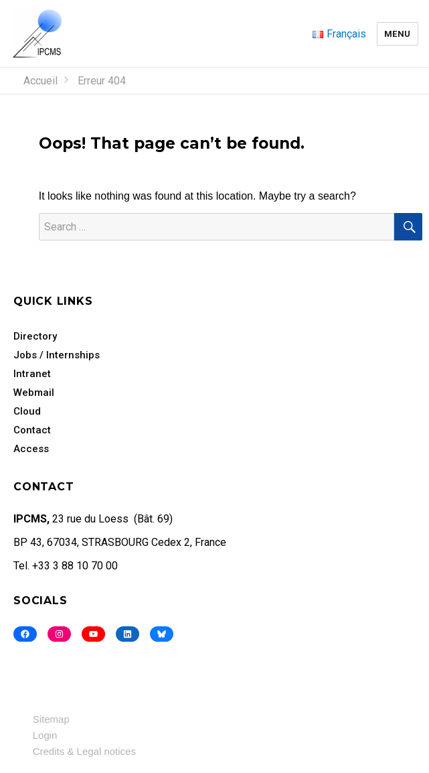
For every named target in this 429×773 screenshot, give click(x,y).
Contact (32, 430)
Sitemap (51, 719)
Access (31, 449)
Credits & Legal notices (84, 751)
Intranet (32, 374)
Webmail (33, 392)
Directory (35, 336)
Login (45, 735)
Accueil (40, 80)
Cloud (27, 411)
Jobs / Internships (56, 355)
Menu (397, 34)
